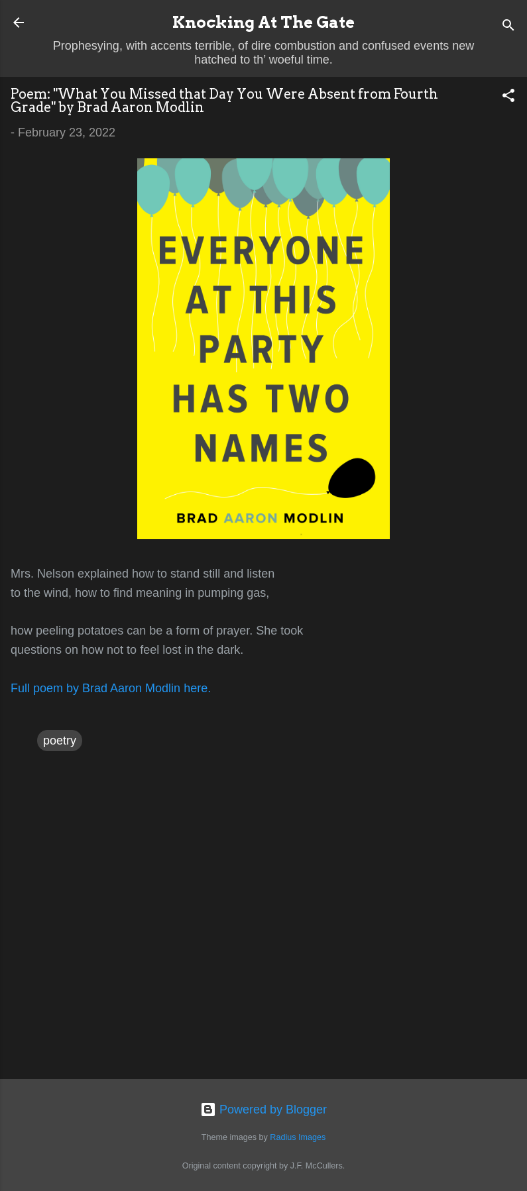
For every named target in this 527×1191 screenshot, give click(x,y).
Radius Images (297, 1137)
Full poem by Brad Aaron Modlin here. (111, 688)
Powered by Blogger (263, 1109)
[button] (508, 97)
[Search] (508, 27)
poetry (59, 740)
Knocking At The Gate (263, 22)
